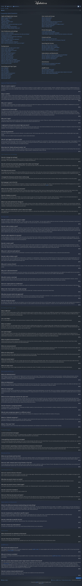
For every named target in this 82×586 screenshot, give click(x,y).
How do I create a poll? (6, 51)
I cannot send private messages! (48, 31)
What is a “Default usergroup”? (48, 25)
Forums (10, 6)
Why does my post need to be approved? (9, 61)
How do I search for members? (48, 48)
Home (2, 6)
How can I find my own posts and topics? (50, 50)
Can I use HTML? (4, 69)
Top (80, 91)
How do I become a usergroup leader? (49, 22)
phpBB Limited (35, 549)
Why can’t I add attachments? (7, 56)
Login (7, 8)
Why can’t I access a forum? (7, 55)
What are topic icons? (5, 78)
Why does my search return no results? (50, 46)
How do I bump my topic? (6, 63)
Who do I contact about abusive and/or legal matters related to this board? (57, 72)
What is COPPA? (4, 19)
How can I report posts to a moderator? (9, 59)
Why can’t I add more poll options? (8, 53)
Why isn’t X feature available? (48, 70)
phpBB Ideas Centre (56, 555)
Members (16, 6)
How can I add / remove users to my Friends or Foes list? (53, 40)
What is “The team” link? (47, 26)
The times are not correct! (6, 35)
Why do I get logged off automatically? (9, 26)
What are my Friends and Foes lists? (49, 38)
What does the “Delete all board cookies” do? (10, 28)
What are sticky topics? (6, 75)
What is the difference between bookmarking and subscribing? (54, 54)
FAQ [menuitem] (78, 6)
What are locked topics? (6, 77)
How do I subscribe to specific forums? (50, 57)
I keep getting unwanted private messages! (50, 32)
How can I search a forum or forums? (49, 44)
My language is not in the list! (7, 37)
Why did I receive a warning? (7, 58)
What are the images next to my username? (10, 39)
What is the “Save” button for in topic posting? (10, 60)
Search (3, 8)
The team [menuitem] (59, 580)
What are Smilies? (5, 70)
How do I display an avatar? (7, 40)
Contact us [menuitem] (54, 580)
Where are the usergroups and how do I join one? (52, 21)
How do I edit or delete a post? (7, 49)
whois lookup (6, 563)
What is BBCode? (5, 68)
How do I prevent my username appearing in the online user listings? (15, 34)
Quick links (6, 6)
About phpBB (10, 550)
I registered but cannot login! (7, 21)
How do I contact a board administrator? (50, 73)
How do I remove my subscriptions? (49, 58)
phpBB (47, 185)
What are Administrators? (47, 17)
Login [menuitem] (80, 6)
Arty (42, 583)
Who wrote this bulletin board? (48, 69)
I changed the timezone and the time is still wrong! (11, 36)
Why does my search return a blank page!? (50, 47)
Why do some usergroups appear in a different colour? (53, 24)
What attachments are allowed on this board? (51, 63)
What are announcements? (6, 74)
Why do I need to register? (6, 17)
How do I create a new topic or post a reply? (10, 47)
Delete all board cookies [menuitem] (66, 580)
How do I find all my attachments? (49, 64)
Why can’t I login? (5, 22)
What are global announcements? (8, 73)
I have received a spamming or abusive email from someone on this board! (57, 34)
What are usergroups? (46, 20)
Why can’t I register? (5, 20)
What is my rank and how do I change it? (9, 41)
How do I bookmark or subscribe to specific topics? (52, 56)
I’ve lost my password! (5, 25)
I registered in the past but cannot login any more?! (11, 24)
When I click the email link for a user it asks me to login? (12, 43)
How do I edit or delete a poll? (7, 54)
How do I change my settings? (7, 32)
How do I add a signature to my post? (9, 50)
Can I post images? (5, 71)
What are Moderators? (46, 19)
